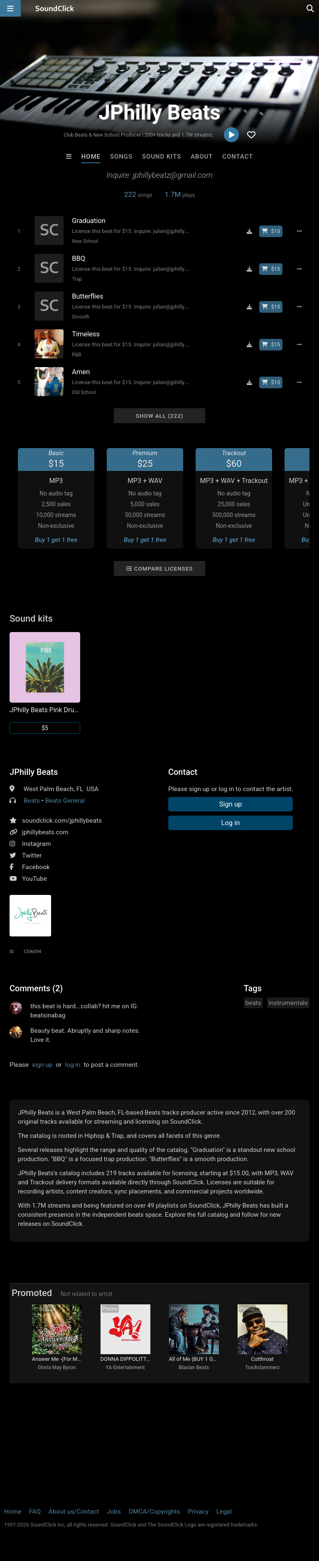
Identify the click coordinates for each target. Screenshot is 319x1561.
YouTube (34, 878)
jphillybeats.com (45, 832)
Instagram (36, 844)
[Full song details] (299, 231)
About (202, 156)
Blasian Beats (194, 1367)
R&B (76, 355)
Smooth (80, 317)
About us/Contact (74, 1511)
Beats (32, 800)
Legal (224, 1511)
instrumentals (288, 1003)
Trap (77, 279)
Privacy (198, 1511)
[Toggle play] (18, 231)
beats (253, 1003)
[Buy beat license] (270, 231)
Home (91, 156)
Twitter (32, 855)
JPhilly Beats (34, 772)
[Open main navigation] (10, 8)
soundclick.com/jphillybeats (62, 820)
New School (85, 241)
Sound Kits (161, 156)
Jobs (114, 1511)
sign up (42, 1064)
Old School (84, 392)
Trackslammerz (262, 1367)
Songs (121, 156)
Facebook (36, 867)
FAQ (35, 1511)
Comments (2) (36, 988)
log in (72, 1064)
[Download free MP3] (249, 231)
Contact (237, 156)
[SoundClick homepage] (54, 8)
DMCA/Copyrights (154, 1511)
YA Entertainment (125, 1367)
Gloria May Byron (57, 1367)
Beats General (65, 800)
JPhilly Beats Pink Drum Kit (45, 710)
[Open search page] (310, 8)
